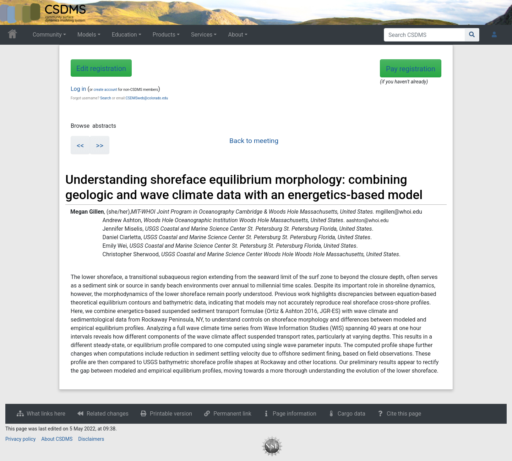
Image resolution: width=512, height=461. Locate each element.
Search (105, 98)
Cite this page (404, 413)
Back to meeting (253, 141)
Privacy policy (20, 439)
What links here (46, 413)
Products (164, 34)
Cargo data (351, 413)
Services (201, 34)
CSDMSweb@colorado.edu (147, 98)
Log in (78, 89)
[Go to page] (472, 35)
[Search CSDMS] (424, 35)
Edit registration (101, 68)
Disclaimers (91, 439)
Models (86, 34)
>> (99, 145)
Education (124, 34)
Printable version (171, 413)
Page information (294, 413)
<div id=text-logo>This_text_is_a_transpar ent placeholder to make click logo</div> (11, 12)
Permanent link (232, 413)
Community (47, 34)
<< (80, 145)
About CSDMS (56, 439)
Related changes (108, 413)
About (235, 34)
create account (105, 90)
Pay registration (410, 69)
